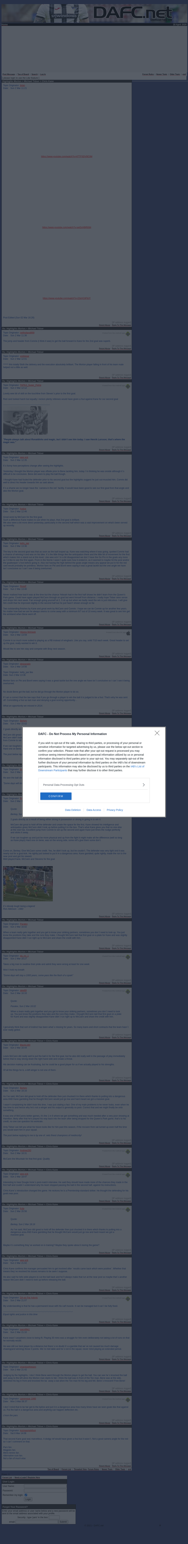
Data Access (94, 809)
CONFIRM (58, 796)
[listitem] (94, 785)
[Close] (158, 734)
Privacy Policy (115, 809)
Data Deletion (73, 809)
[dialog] (94, 772)
